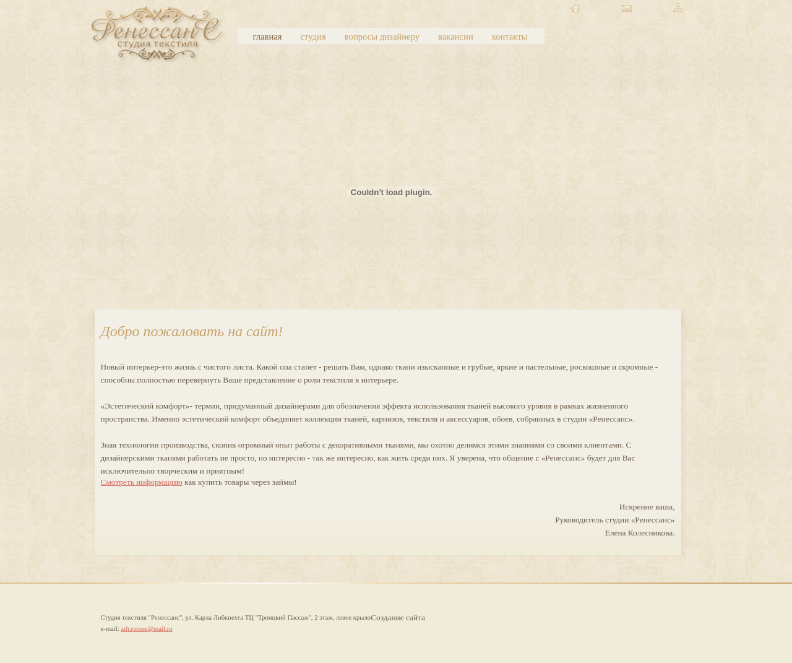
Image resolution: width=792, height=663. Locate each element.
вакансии (455, 36)
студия (313, 36)
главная (267, 36)
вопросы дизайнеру (382, 36)
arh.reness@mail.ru (146, 628)
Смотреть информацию (142, 482)
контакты (510, 36)
